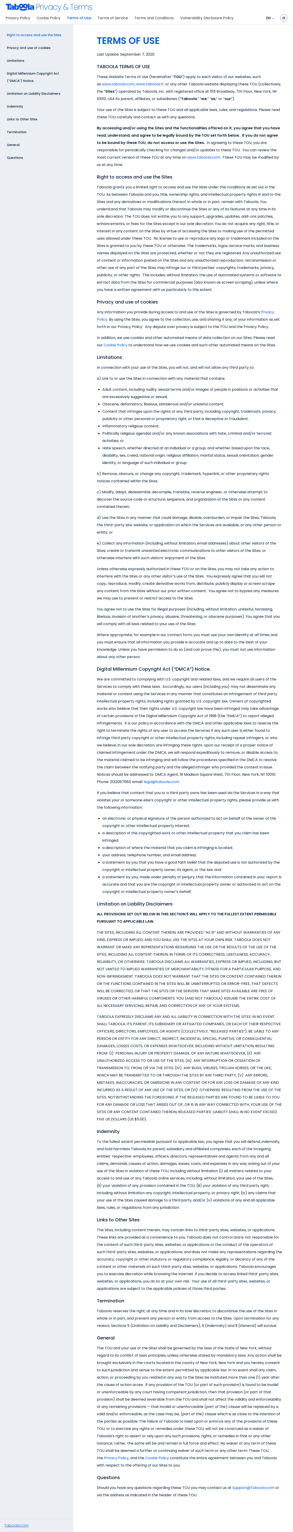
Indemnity (15, 106)
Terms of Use (79, 18)
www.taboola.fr (150, 84)
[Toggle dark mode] (284, 18)
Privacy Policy (17, 18)
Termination (17, 132)
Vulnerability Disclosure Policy (206, 18)
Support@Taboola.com (253, 1487)
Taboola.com (16, 1525)
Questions (15, 158)
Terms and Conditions (154, 18)
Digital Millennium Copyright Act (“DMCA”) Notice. (33, 77)
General (13, 145)
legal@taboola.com (161, 781)
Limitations (15, 61)
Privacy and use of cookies (29, 48)
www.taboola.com (118, 84)
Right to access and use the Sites (34, 35)
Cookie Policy (48, 18)
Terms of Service (113, 18)
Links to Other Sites (22, 119)
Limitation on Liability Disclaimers (33, 94)
